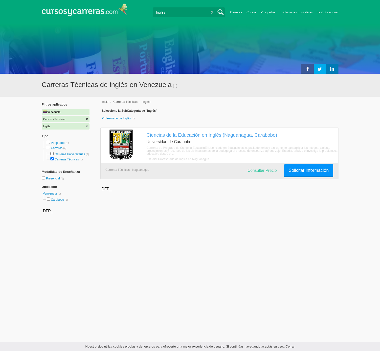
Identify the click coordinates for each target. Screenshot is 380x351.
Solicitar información (309, 170)
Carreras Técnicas (67, 159)
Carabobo (57, 199)
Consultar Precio (262, 170)
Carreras (236, 12)
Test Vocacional (327, 12)
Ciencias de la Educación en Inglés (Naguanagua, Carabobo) (212, 135)
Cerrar (290, 346)
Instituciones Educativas (296, 12)
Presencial (53, 178)
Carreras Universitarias (70, 154)
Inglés (146, 102)
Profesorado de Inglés (117, 118)
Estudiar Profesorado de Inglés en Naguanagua (178, 159)
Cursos (251, 12)
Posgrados (268, 12)
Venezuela (50, 193)
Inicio (105, 102)
